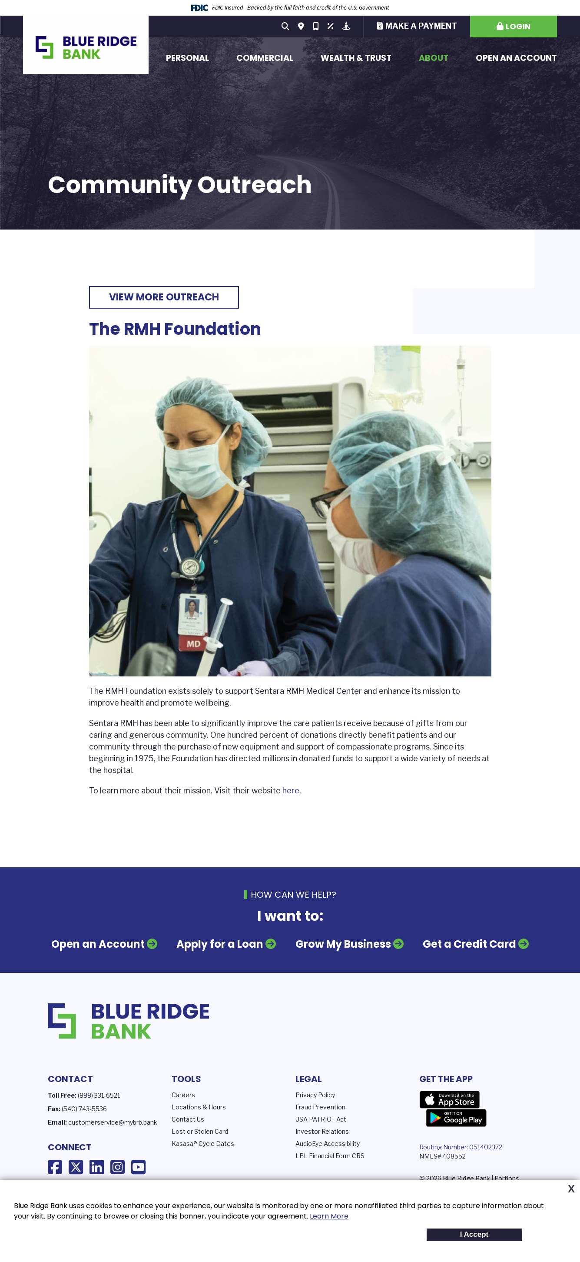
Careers (183, 1094)
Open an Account (516, 58)
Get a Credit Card (469, 943)
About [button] (433, 58)
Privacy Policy (315, 1094)
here (290, 790)
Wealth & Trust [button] (356, 58)
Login (518, 26)
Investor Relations (322, 1131)
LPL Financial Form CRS (330, 1155)
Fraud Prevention (320, 1106)
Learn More (329, 1216)
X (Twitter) (76, 1167)
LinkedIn (96, 1167)
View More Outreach (164, 297)
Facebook (55, 1167)
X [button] (571, 1189)
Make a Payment (421, 25)
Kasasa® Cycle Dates (203, 1143)
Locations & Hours (199, 1106)
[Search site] (285, 26)
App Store (449, 1099)
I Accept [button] (474, 1234)
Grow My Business (343, 943)
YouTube (138, 1167)
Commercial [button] (264, 58)
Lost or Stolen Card (200, 1131)
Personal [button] (187, 58)
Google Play (456, 1118)
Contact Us (188, 1118)
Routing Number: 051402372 (460, 1146)
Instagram (117, 1167)
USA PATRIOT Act (320, 1118)
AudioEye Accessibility (327, 1143)
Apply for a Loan (219, 943)
